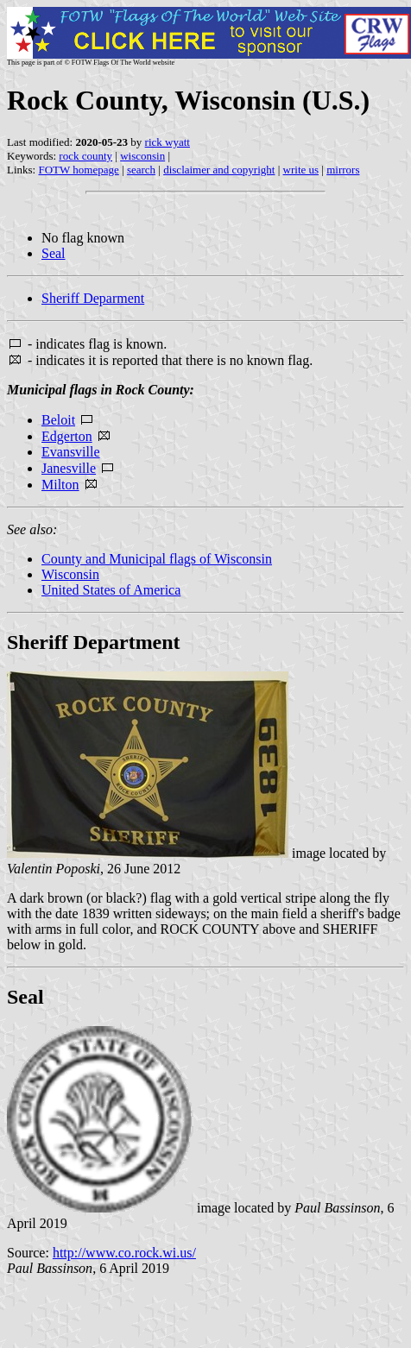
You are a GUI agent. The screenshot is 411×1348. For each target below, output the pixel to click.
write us (301, 169)
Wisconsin (70, 574)
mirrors (342, 169)
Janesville (68, 468)
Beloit (58, 420)
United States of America (110, 590)
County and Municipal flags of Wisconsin (156, 558)
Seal (53, 253)
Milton (60, 484)
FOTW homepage (78, 169)
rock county (85, 155)
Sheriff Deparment (92, 298)
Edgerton (66, 436)
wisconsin (142, 155)
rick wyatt (167, 141)
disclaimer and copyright (219, 169)
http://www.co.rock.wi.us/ (124, 1252)
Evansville (70, 451)
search (141, 169)
